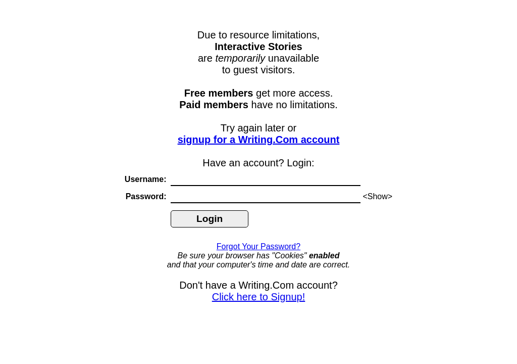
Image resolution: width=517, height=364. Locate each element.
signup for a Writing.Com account (259, 139)
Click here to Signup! (258, 296)
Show (378, 196)
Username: (147, 179)
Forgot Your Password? (258, 246)
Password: (147, 196)
